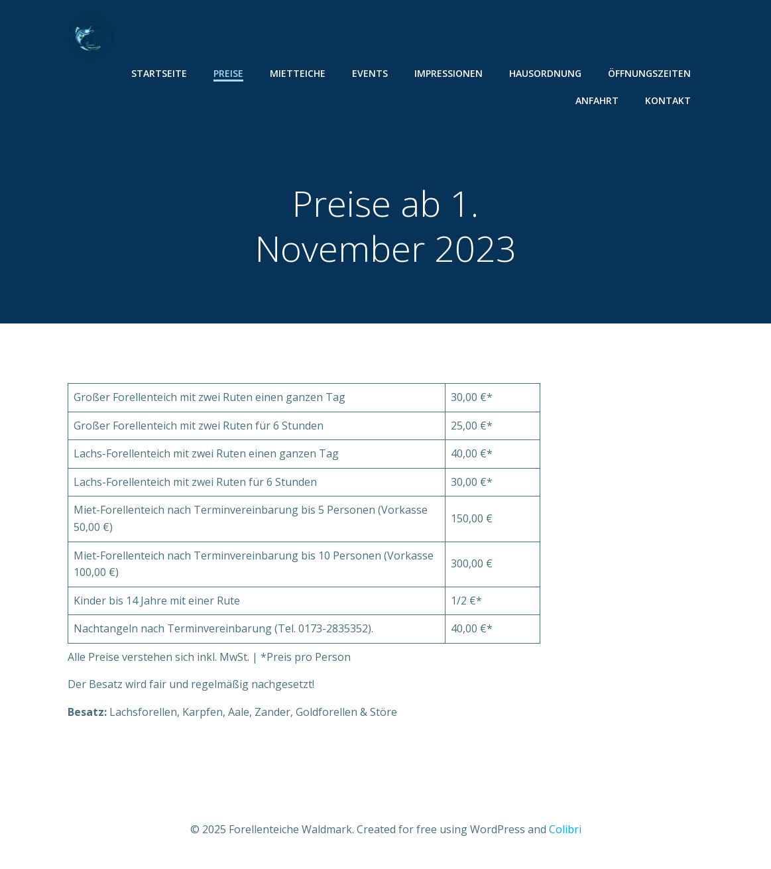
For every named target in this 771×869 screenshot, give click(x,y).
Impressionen (448, 73)
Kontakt (668, 100)
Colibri (565, 829)
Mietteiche (298, 73)
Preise (228, 73)
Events (370, 73)
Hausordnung (545, 73)
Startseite (159, 73)
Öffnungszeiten (649, 73)
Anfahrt (597, 100)
